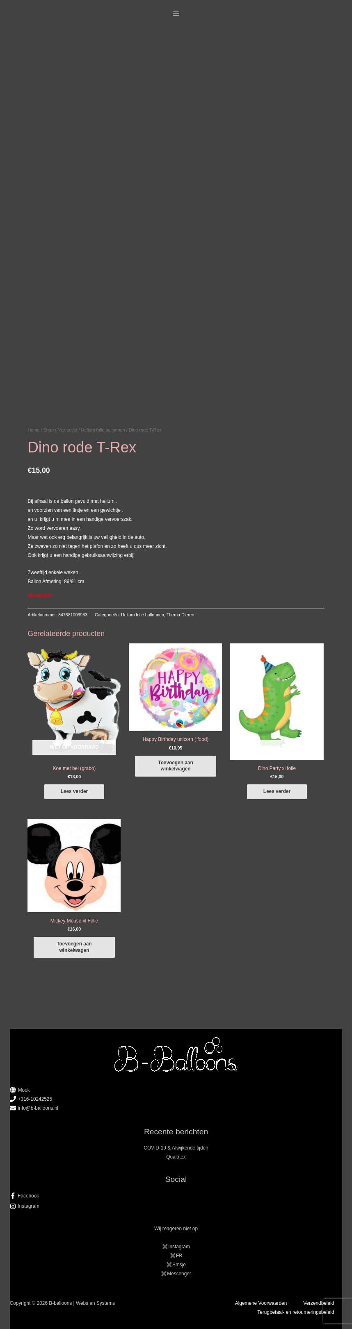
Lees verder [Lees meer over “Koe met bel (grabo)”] (74, 791)
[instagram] (176, 1206)
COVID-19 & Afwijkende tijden (176, 1148)
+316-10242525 (35, 1099)
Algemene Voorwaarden (261, 1303)
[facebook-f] (176, 1195)
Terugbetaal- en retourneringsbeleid (295, 1312)
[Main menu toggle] (176, 13)
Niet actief (67, 429)
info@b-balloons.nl (38, 1108)
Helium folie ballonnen (103, 429)
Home (33, 429)
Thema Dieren (180, 614)
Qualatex (175, 1157)
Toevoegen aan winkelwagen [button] (175, 766)
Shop (48, 429)
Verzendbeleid (318, 1303)
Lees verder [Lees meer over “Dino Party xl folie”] (277, 791)
